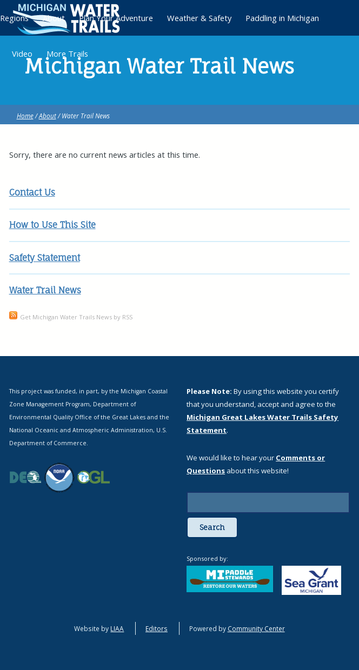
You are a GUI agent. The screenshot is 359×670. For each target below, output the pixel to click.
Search (212, 527)
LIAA (117, 628)
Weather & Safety (199, 17)
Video (22, 53)
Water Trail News (45, 290)
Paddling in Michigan (282, 17)
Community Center (256, 628)
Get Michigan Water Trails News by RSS (76, 317)
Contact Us (32, 192)
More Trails (67, 53)
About (47, 115)
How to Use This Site (52, 224)
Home (25, 115)
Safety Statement (44, 257)
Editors (156, 628)
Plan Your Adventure (116, 17)
